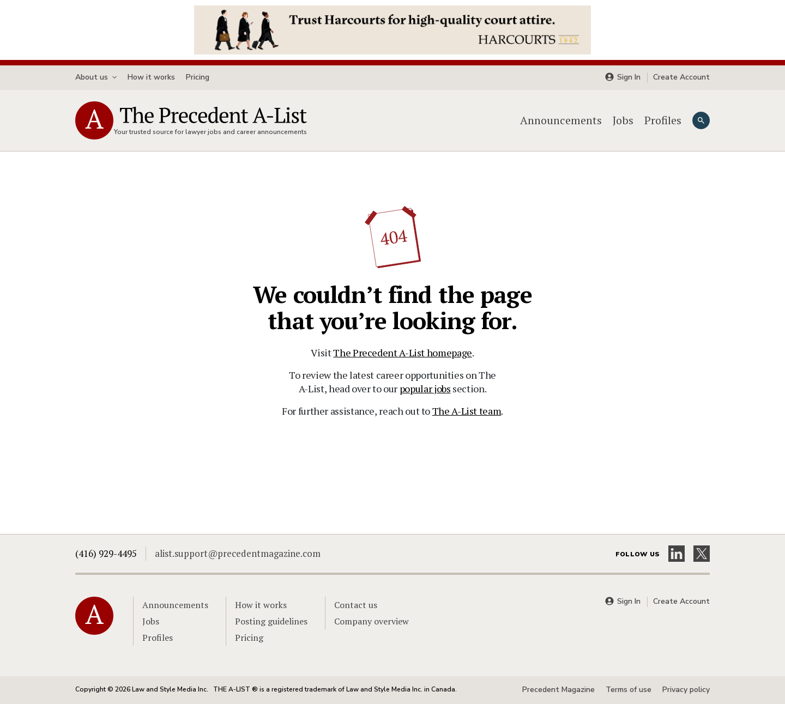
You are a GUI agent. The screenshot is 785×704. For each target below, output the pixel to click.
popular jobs (425, 388)
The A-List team (467, 410)
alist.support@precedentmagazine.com (238, 553)
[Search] (701, 120)
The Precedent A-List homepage (402, 352)
